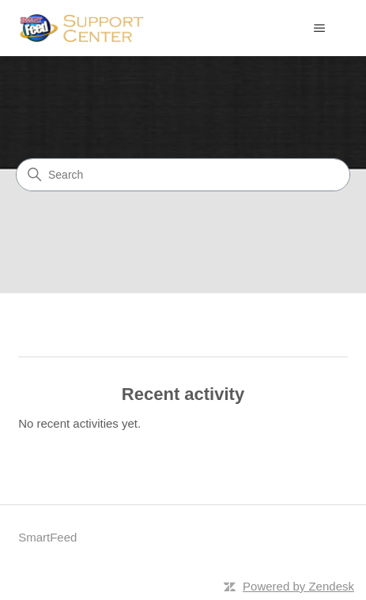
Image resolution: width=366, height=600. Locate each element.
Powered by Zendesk (298, 586)
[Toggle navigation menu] (320, 28)
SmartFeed (47, 537)
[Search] (183, 175)
